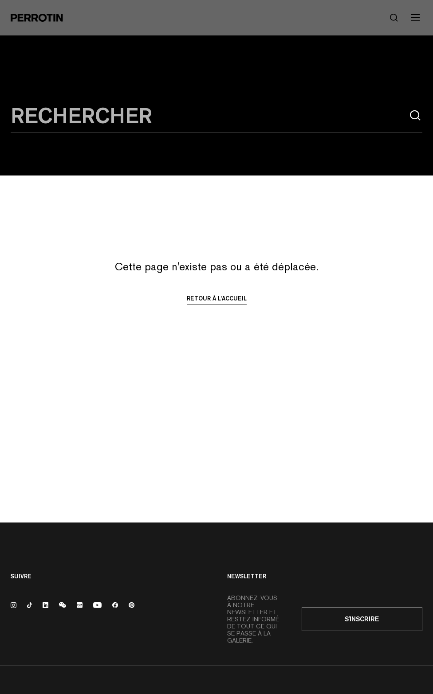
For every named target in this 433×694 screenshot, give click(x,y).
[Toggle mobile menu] (415, 18)
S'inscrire (362, 619)
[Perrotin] (37, 18)
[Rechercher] (394, 18)
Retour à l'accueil (217, 298)
